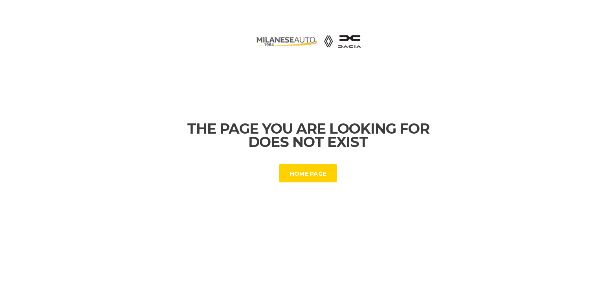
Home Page (308, 173)
